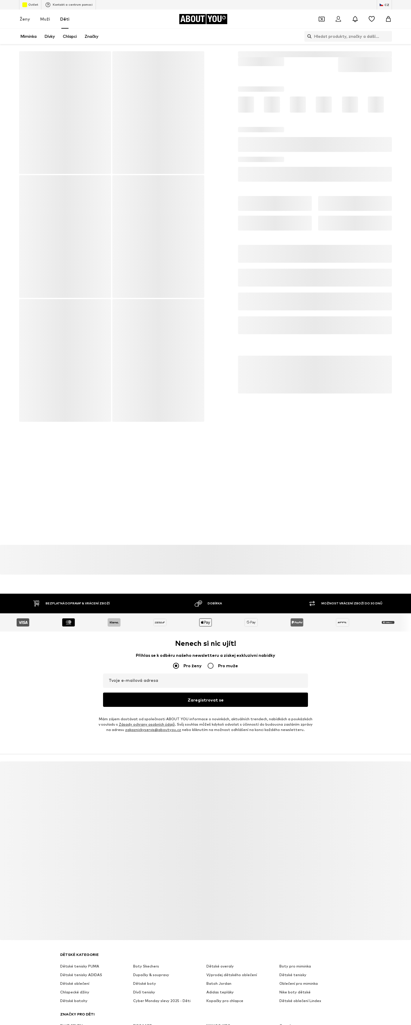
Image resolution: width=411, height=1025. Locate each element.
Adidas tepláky (220, 990)
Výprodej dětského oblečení (231, 973)
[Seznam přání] (371, 19)
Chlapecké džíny (74, 990)
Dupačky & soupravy (151, 973)
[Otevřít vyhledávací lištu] (308, 36)
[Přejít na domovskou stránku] (203, 19)
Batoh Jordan (218, 982)
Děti (64, 18)
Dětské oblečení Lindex (300, 999)
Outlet (30, 4)
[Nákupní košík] (388, 19)
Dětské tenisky (292, 973)
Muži (45, 18)
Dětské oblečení (74, 982)
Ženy (25, 18)
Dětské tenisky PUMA (79, 964)
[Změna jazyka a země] (384, 5)
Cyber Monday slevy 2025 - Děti (162, 999)
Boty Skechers (146, 964)
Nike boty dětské (295, 990)
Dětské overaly (220, 964)
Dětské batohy (74, 999)
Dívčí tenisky (144, 990)
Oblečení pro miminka (298, 982)
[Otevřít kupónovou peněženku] (321, 19)
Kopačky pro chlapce (224, 999)
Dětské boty (144, 982)
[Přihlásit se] (338, 19)
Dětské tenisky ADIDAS (81, 973)
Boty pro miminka (295, 964)
